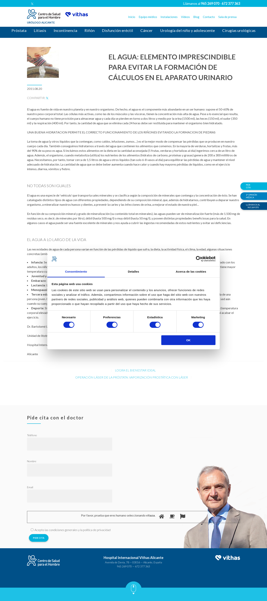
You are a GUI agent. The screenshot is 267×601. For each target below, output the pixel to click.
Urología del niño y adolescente (187, 30)
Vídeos (185, 17)
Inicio (131, 17)
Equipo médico (148, 17)
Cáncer (146, 30)
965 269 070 (124, 566)
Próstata (18, 30)
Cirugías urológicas (239, 30)
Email (30, 487)
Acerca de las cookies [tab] (191, 271)
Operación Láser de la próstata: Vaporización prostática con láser (131, 377)
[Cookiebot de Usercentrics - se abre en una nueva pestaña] (198, 259)
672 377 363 (142, 566)
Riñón (89, 30)
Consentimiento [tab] (76, 271)
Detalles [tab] (133, 271)
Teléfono (32, 435)
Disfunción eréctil (117, 30)
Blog (196, 17)
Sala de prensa (227, 17)
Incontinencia (65, 30)
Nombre (31, 461)
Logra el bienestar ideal (135, 370)
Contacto (209, 17)
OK (188, 340)
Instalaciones (169, 17)
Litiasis (40, 30)
